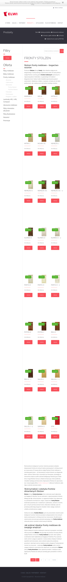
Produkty (30, 23)
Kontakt (60, 23)
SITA (52, 426)
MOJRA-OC (42, 143)
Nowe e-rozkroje (58, 7)
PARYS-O (41, 285)
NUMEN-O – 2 (56, 238)
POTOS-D (27, 332)
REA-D (53, 332)
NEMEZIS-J (55, 143)
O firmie (7, 23)
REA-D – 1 (27, 379)
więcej (28, 106)
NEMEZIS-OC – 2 (57, 191)
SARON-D (41, 426)
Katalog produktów (45, 32)
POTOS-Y (41, 332)
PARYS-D (27, 285)
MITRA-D (54, 96)
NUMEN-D (28, 238)
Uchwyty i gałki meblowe (50, 35)
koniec (54, 560)
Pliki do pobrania (50, 23)
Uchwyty (61, 35)
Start (36, 32)
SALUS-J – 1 (55, 379)
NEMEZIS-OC (42, 191)
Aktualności (40, 23)
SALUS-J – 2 (28, 426)
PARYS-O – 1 (55, 285)
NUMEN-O (41, 238)
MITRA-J (27, 143)
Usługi (14, 23)
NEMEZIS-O (28, 191)
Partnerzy (22, 23)
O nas (23, 573)
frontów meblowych (43, 483)
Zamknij (63, 2)
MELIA (40, 96)
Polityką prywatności (49, 1)
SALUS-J (41, 379)
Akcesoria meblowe (58, 32)
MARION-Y (28, 96)
